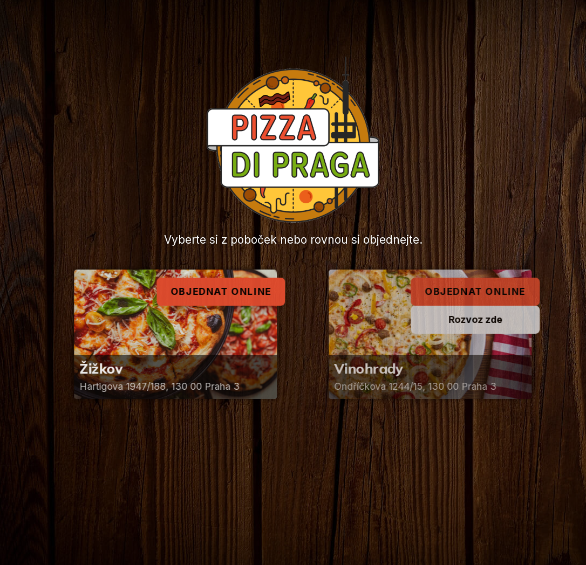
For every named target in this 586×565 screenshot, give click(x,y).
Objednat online (224, 291)
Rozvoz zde (482, 319)
